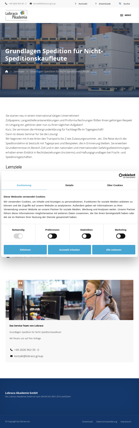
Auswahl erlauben (69, 249)
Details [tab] (69, 185)
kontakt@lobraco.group (43, 3)
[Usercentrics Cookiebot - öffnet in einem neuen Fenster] (121, 175)
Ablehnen (25, 249)
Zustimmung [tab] (24, 185)
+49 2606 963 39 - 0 (15, 3)
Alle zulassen (113, 249)
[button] (124, 4)
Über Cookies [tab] (115, 185)
